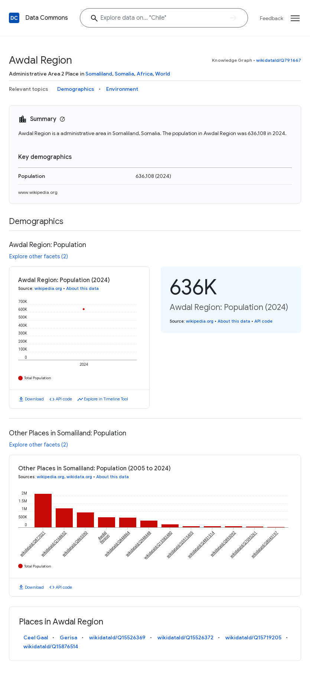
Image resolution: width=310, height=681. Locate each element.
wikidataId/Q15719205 (253, 637)
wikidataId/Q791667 (278, 60)
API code (64, 399)
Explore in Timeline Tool (106, 399)
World (162, 73)
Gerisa (68, 637)
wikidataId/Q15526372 (185, 637)
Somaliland (98, 73)
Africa (145, 73)
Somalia (124, 73)
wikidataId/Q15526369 (117, 637)
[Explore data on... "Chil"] (164, 18)
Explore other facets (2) (38, 256)
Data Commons (46, 18)
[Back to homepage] (14, 18)
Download (34, 399)
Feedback (271, 18)
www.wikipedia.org (38, 192)
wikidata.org (79, 476)
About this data (82, 288)
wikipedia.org (48, 288)
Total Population (37, 377)
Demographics (75, 89)
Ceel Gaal (35, 637)
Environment (122, 89)
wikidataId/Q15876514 (50, 646)
